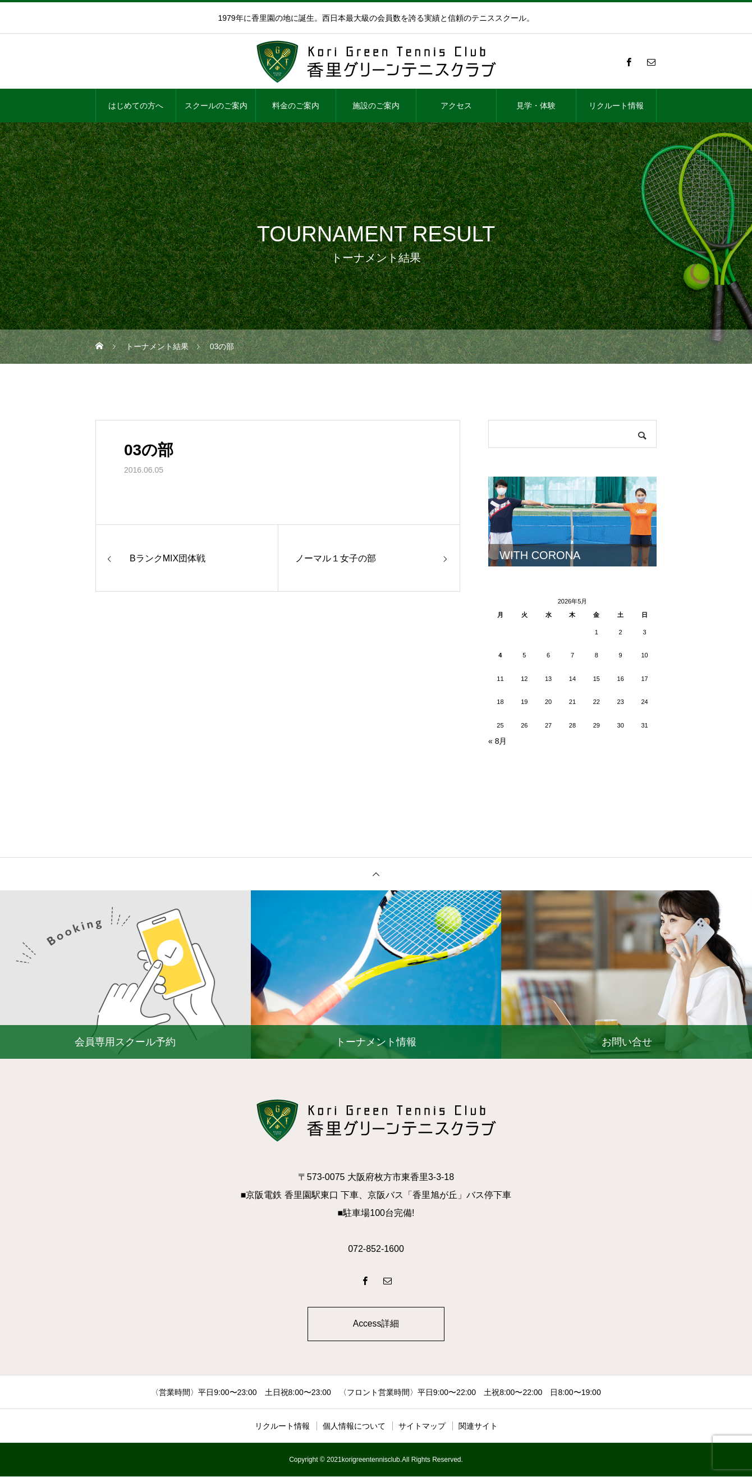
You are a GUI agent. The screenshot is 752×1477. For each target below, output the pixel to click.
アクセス (456, 105)
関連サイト (478, 1426)
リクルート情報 (616, 105)
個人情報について (354, 1426)
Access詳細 (376, 1324)
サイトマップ (422, 1426)
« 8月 (497, 741)
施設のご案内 (376, 105)
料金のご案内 (295, 105)
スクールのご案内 (216, 105)
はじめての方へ (135, 105)
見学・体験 (536, 105)
